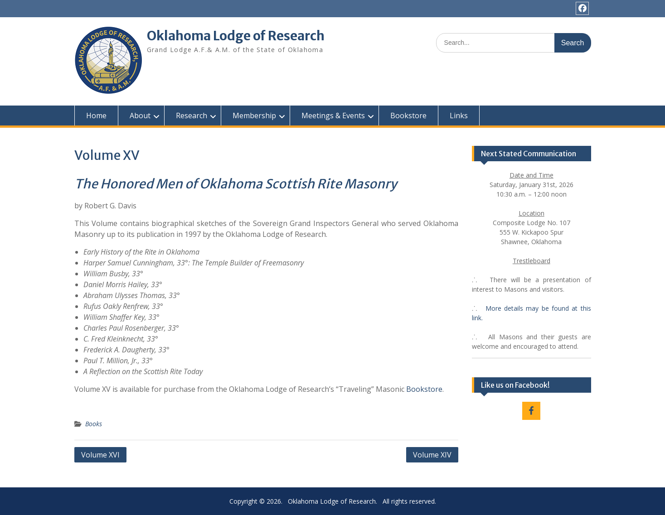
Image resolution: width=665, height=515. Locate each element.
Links (459, 115)
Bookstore (408, 115)
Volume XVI (100, 455)
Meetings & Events (333, 115)
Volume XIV (432, 455)
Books (93, 423)
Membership (254, 115)
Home (96, 115)
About (140, 115)
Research (191, 115)
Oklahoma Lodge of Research (236, 36)
